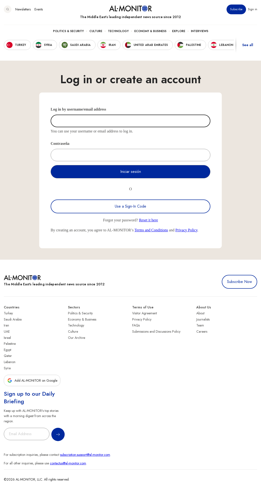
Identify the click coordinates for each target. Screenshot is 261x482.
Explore (178, 31)
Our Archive (76, 337)
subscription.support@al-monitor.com (85, 454)
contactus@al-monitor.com (68, 463)
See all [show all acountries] (247, 45)
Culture (95, 31)
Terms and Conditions (151, 230)
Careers (201, 331)
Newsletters (23, 9)
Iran (6, 325)
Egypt (7, 349)
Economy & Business (150, 31)
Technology (118, 31)
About (200, 313)
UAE (7, 331)
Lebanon (9, 362)
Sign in (252, 9)
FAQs (136, 325)
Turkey (8, 313)
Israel (7, 337)
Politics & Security (68, 31)
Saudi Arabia (13, 319)
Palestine (10, 343)
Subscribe (236, 9)
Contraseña (60, 143)
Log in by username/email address (78, 109)
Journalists (203, 319)
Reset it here (148, 220)
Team (200, 325)
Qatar (8, 355)
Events (38, 9)
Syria (7, 368)
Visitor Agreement (144, 313)
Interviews (199, 31)
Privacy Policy (186, 230)
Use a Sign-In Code (130, 206)
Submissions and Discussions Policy (156, 331)
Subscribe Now (239, 281)
